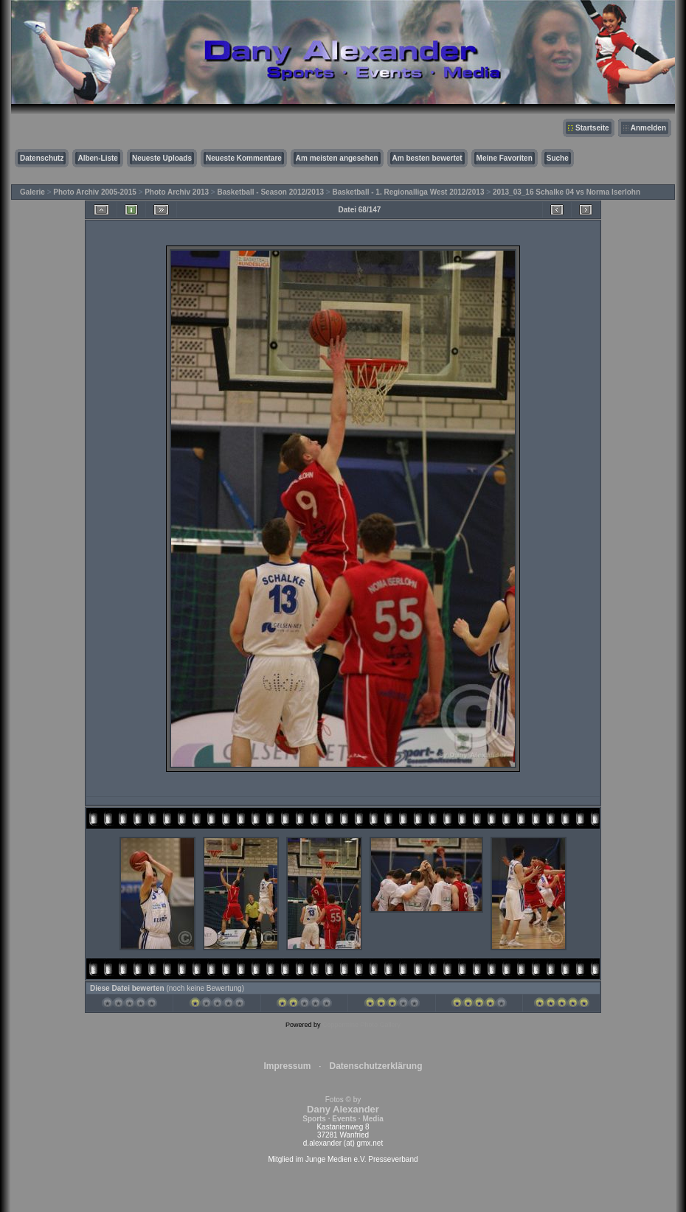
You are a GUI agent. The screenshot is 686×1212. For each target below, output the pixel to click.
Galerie (32, 192)
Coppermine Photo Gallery (361, 1024)
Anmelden (648, 128)
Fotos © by (342, 1109)
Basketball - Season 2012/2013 (271, 192)
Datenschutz (41, 158)
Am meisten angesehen (337, 158)
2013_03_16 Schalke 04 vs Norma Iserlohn (566, 192)
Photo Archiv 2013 (177, 192)
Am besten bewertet (427, 158)
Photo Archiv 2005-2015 (94, 192)
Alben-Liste (97, 158)
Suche (558, 158)
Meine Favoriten (505, 158)
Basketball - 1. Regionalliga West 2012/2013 (408, 192)
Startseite (592, 128)
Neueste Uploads (162, 158)
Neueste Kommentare (244, 158)
